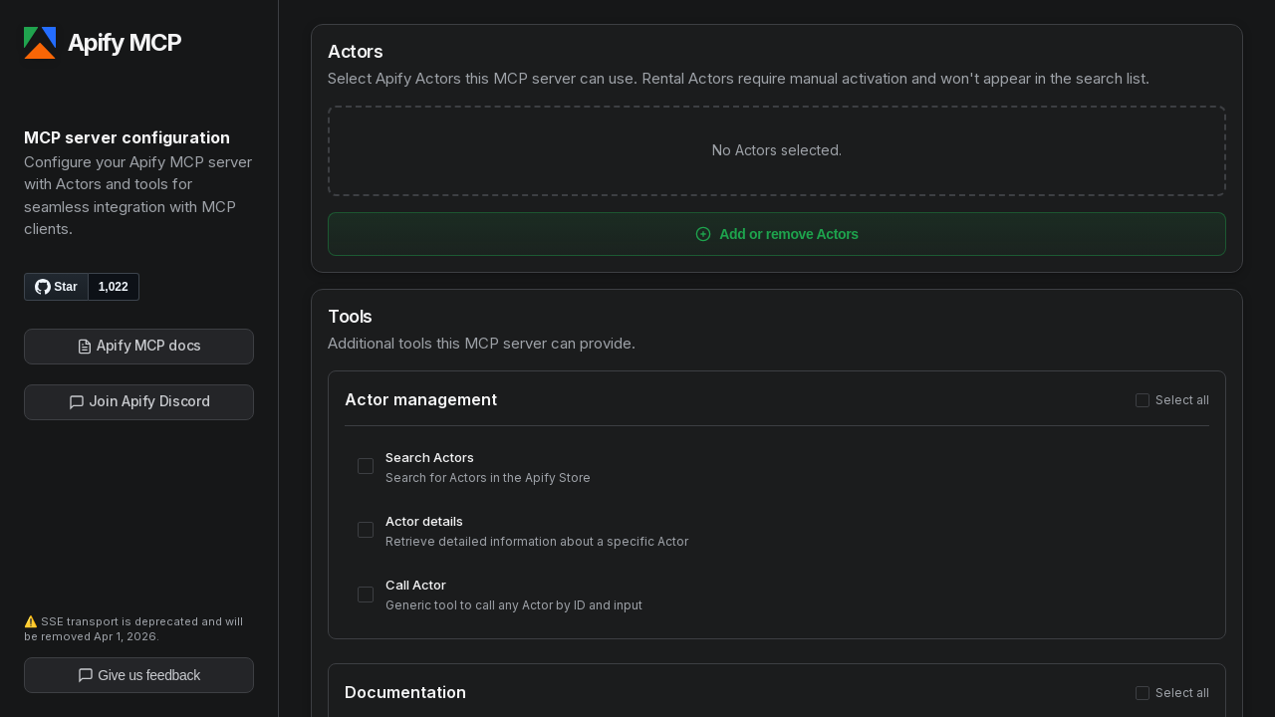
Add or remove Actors (777, 234)
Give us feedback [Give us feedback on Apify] (139, 675)
